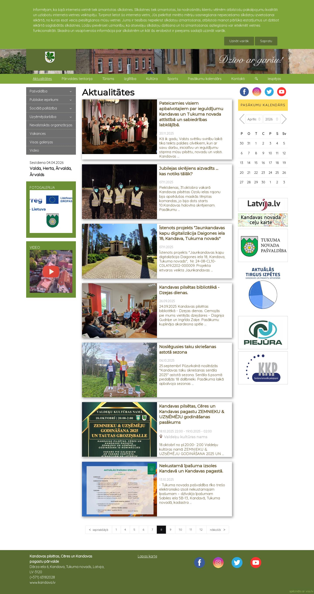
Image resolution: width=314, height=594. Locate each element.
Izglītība (130, 78)
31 (248, 143)
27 (241, 182)
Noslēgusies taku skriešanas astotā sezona (187, 349)
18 (277, 163)
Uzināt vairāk (239, 41)
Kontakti (238, 78)
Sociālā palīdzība (43, 108)
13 (241, 163)
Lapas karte (147, 556)
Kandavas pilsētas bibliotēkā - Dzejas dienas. (189, 290)
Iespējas (274, 78)
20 (242, 172)
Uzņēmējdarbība (43, 117)
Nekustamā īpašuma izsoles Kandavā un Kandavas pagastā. (191, 468)
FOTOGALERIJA (51, 209)
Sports (172, 78)
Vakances (38, 133)
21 (248, 172)
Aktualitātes (42, 78)
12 (201, 529)
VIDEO (51, 269)
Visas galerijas (41, 142)
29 (256, 182)
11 (190, 529)
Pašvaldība (38, 91)
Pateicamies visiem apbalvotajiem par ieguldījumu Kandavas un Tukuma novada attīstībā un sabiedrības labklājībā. (191, 114)
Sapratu (266, 41)
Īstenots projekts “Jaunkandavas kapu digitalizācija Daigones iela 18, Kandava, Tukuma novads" (192, 233)
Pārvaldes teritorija (77, 78)
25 (277, 172)
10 (180, 529)
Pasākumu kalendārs (205, 78)
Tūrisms (108, 78)
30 (242, 143)
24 (270, 172)
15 (256, 163)
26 (284, 172)
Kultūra (152, 78)
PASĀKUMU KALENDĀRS (263, 105)
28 (249, 182)
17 (270, 163)
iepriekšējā (100, 530)
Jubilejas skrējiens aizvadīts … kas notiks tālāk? (188, 171)
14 (248, 163)
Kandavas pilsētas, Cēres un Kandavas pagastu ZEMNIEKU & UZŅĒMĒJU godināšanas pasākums (191, 414)
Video (34, 150)
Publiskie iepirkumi (44, 99)
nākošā (216, 530)
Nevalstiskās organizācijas (51, 125)
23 (263, 172)
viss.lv (309, 591)
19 (284, 163)
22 (256, 172)
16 (263, 163)
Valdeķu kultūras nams (185, 437)
